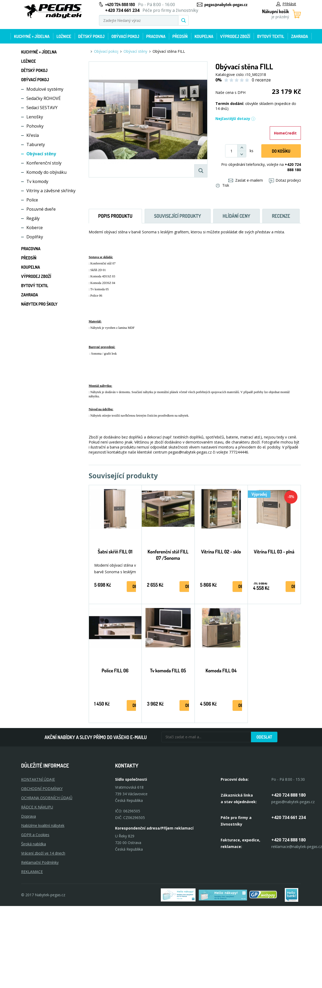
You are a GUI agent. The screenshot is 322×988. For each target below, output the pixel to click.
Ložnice (63, 36)
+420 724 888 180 (120, 4)
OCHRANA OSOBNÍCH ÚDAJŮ (46, 797)
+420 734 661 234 (288, 817)
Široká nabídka (33, 843)
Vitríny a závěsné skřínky (50, 191)
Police (32, 200)
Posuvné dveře (41, 209)
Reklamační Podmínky (40, 862)
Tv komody (37, 181)
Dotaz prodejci (285, 180)
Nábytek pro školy (39, 304)
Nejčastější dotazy (235, 118)
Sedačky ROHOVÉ (43, 98)
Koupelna (204, 36)
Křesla (32, 135)
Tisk (222, 185)
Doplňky (34, 237)
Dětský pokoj (91, 36)
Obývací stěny (41, 154)
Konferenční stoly (43, 163)
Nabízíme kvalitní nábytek (42, 825)
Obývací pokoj (125, 36)
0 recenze (261, 80)
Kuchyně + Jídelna (32, 36)
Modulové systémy (44, 89)
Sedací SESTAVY (42, 107)
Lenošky (34, 117)
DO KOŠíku (281, 151)
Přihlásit (286, 3)
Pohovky (35, 126)
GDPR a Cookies (35, 834)
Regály (33, 218)
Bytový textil (270, 36)
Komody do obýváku (46, 172)
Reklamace (32, 871)
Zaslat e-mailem (245, 180)
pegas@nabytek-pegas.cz (225, 4)
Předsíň (180, 36)
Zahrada (299, 36)
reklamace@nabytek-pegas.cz (296, 846)
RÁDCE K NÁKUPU (37, 806)
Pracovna (155, 36)
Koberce (34, 227)
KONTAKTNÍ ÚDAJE (38, 779)
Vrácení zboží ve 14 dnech (43, 853)
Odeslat (264, 737)
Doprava (28, 816)
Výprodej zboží (235, 36)
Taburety (35, 144)
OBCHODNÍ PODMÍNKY (42, 788)
